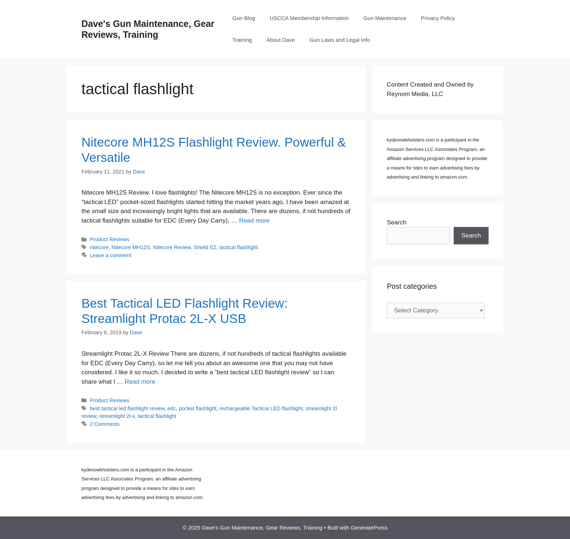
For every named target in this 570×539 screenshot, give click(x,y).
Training (242, 40)
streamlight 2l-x (117, 416)
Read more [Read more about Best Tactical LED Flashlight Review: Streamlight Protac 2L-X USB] (140, 381)
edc (172, 408)
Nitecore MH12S (131, 247)
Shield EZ (205, 247)
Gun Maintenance (384, 18)
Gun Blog (243, 18)
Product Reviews (109, 239)
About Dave (280, 40)
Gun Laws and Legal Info (339, 40)
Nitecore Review (171, 247)
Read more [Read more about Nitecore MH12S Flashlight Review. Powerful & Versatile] (254, 220)
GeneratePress (369, 527)
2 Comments (105, 424)
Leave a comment (111, 255)
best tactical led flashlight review (127, 408)
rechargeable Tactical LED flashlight (260, 408)
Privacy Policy (438, 18)
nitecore (99, 247)
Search (396, 222)
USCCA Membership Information (309, 18)
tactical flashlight (238, 247)
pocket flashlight (198, 408)
